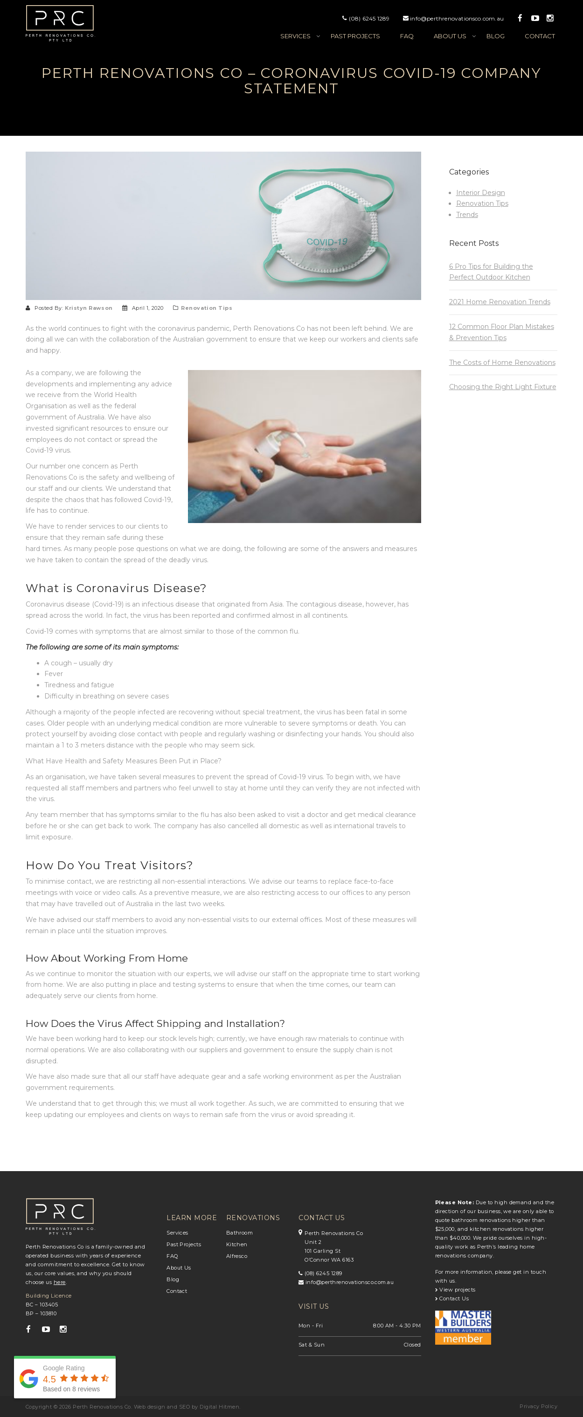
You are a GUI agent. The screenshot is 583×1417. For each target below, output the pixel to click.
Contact (540, 36)
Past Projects (355, 36)
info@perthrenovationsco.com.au (457, 18)
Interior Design (480, 192)
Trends (467, 214)
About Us (179, 1267)
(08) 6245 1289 (369, 18)
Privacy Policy (538, 1406)
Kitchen (237, 1244)
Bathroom (239, 1232)
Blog (495, 36)
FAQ (407, 36)
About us (450, 36)
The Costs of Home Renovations (502, 362)
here (60, 1282)
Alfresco (237, 1256)
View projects (455, 1289)
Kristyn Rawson (89, 308)
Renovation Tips (206, 308)
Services (295, 36)
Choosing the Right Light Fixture (502, 387)
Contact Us (452, 1298)
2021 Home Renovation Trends (499, 302)
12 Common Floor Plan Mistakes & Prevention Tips (501, 332)
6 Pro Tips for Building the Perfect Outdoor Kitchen (491, 272)
